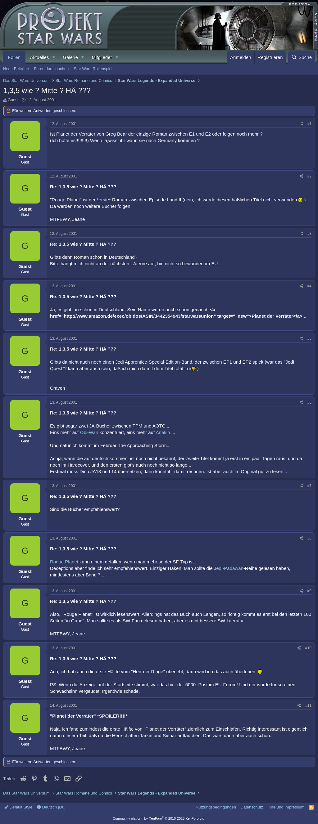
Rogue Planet (65, 561)
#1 (309, 124)
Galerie (70, 57)
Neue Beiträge (16, 68)
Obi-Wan (90, 432)
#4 (309, 286)
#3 (309, 233)
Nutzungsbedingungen (216, 807)
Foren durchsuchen (51, 68)
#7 (309, 486)
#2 (309, 176)
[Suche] (301, 57)
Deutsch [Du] (51, 807)
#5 (309, 338)
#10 (308, 648)
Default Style (18, 807)
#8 (309, 538)
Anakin (163, 432)
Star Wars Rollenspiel (93, 68)
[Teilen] (301, 124)
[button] (53, 57)
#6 (309, 402)
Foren (14, 57)
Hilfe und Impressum (285, 807)
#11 (308, 705)
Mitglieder (102, 57)
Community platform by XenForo (159, 818)
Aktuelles (39, 57)
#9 (309, 591)
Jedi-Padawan (228, 568)
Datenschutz (252, 807)
